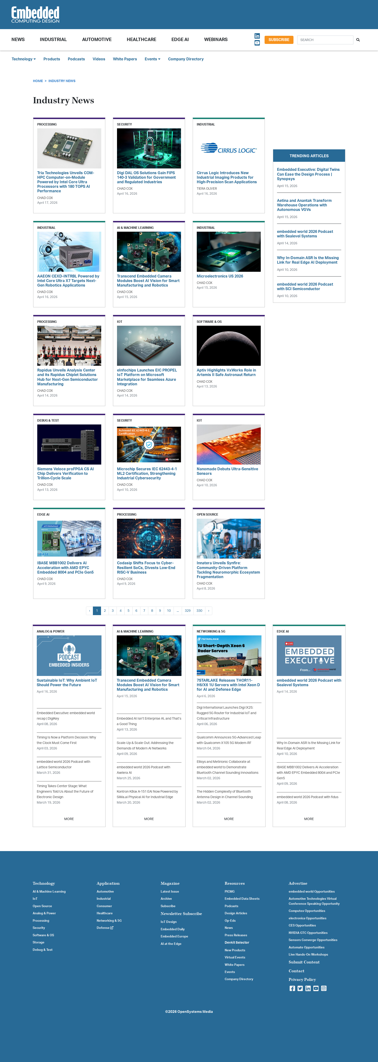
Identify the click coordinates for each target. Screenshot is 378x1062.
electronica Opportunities (307, 918)
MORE (69, 819)
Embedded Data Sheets (242, 898)
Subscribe (279, 40)
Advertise (298, 883)
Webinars (216, 39)
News (229, 927)
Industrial (53, 39)
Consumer (104, 906)
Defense (105, 927)
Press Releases (236, 935)
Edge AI (180, 39)
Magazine (170, 883)
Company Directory (186, 59)
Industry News (61, 81)
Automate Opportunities (307, 947)
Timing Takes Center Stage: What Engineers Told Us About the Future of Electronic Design (65, 791)
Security (39, 927)
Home (38, 81)
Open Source (42, 906)
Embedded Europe (174, 936)
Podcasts (76, 59)
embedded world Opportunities (312, 891)
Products (51, 59)
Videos (99, 59)
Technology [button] (24, 59)
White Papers (125, 59)
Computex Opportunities (307, 911)
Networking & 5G (109, 920)
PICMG (229, 891)
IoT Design (169, 922)
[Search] (325, 40)
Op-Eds (230, 920)
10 (169, 610)
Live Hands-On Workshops (308, 954)
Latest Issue (170, 891)
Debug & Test (43, 949)
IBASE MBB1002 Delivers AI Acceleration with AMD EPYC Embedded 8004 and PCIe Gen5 (308, 772)
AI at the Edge (171, 943)
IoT (35, 898)
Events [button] (152, 59)
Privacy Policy (302, 979)
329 (188, 610)
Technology (44, 883)
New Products (235, 950)
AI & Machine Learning (49, 891)
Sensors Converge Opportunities (313, 940)
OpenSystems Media (195, 1012)
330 (199, 610)
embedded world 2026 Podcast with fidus (307, 797)
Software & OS (43, 935)
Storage (38, 942)
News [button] (18, 39)
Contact (296, 971)
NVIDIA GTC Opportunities (308, 932)
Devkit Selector (237, 942)
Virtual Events (235, 957)
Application (108, 883)
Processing (41, 920)
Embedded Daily (173, 929)
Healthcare (141, 39)
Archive (166, 898)
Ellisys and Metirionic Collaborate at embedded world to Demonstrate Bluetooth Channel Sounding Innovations (227, 767)
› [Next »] (208, 610)
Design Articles (236, 913)
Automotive (97, 39)
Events (230, 972)
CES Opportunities (302, 925)
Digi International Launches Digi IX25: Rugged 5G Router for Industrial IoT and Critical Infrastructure (226, 713)
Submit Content (304, 962)
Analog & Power (44, 913)
